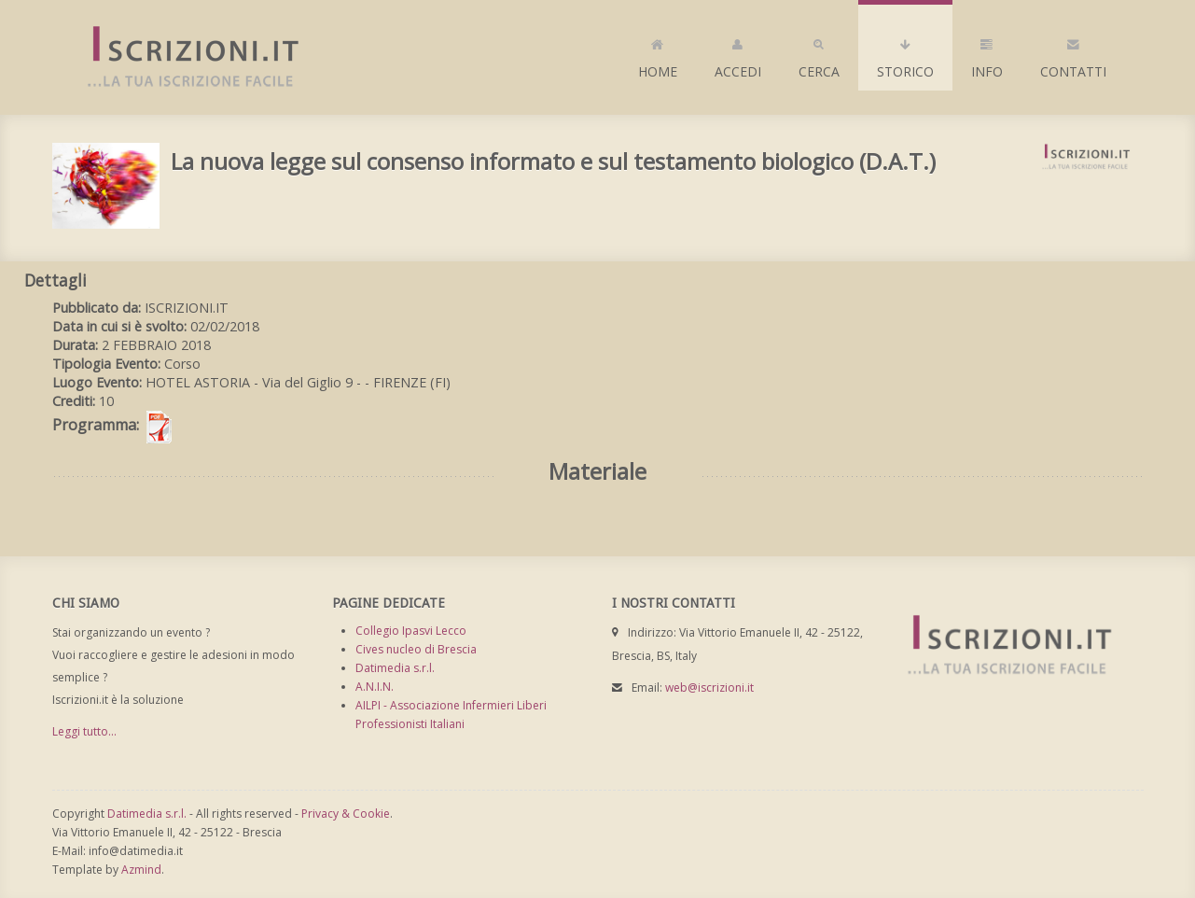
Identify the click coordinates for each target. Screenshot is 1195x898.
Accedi (738, 54)
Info (987, 54)
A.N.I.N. (374, 687)
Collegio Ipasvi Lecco (410, 630)
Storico (905, 54)
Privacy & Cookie (345, 813)
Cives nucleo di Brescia (416, 649)
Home (657, 54)
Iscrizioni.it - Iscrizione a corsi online (182, 57)
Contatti (1073, 54)
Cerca (819, 54)
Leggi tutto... (84, 731)
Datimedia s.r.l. (395, 668)
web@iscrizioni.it (709, 687)
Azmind (141, 869)
